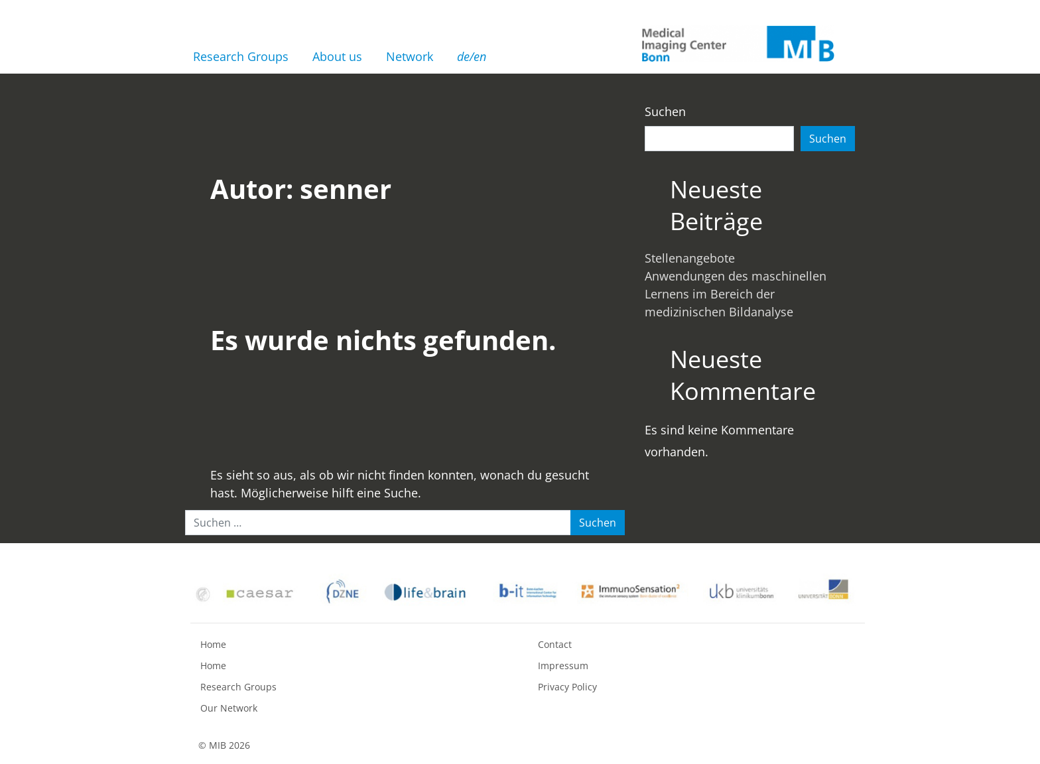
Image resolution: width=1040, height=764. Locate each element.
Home (213, 644)
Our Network (228, 708)
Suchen (665, 111)
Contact (555, 644)
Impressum (563, 665)
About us (337, 56)
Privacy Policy (567, 686)
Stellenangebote (690, 258)
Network (409, 56)
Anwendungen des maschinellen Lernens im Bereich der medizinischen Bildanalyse (735, 294)
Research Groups (241, 56)
